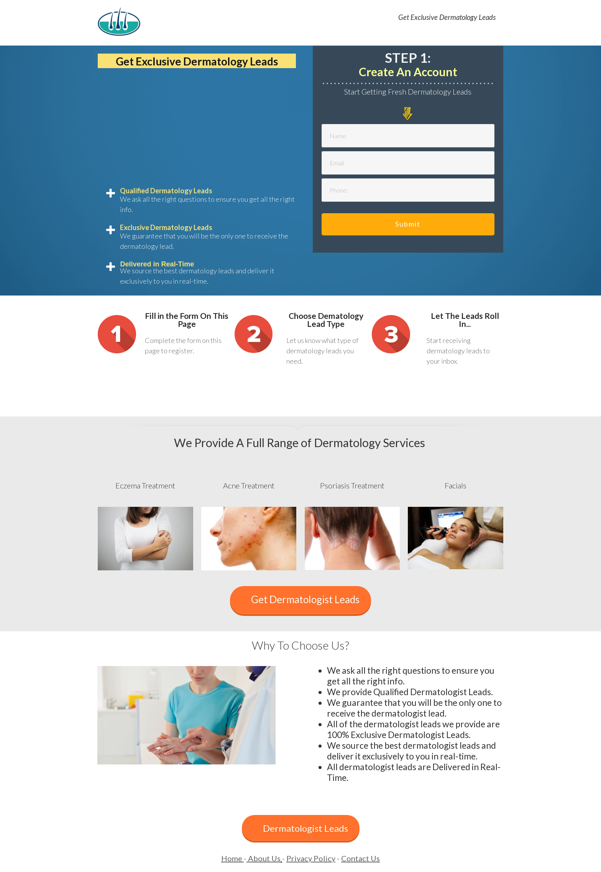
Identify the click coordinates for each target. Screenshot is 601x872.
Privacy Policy (310, 858)
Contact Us (360, 858)
